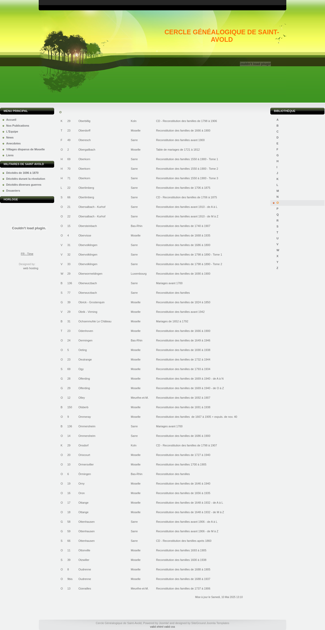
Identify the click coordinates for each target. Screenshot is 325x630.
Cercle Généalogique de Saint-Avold (222, 35)
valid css (169, 626)
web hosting (30, 268)
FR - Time (27, 253)
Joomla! (164, 623)
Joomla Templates (217, 623)
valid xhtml (156, 626)
